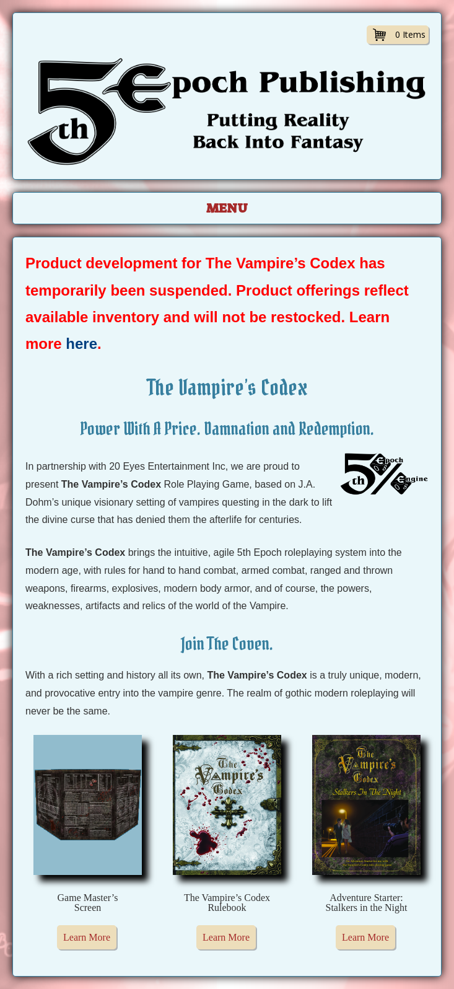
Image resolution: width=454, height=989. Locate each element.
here (81, 343)
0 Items (410, 34)
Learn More (86, 937)
